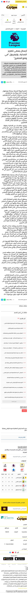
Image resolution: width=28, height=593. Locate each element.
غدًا (3, 15)
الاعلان (12, 540)
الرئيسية (23, 29)
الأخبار (16, 528)
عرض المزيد (14, 401)
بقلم (13, 82)
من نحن (25, 540)
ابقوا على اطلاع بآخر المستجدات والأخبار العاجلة (16, 451)
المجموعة (24, 537)
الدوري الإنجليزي (9, 29)
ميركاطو (7, 528)
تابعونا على (24, 549)
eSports (7, 532)
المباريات (25, 528)
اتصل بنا (25, 544)
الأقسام (25, 525)
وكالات (10, 82)
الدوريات (17, 29)
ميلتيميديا (24, 532)
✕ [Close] (26, 568)
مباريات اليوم (14, 15)
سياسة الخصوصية (22, 588)
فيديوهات (3, 564)
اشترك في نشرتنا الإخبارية (21, 1)
